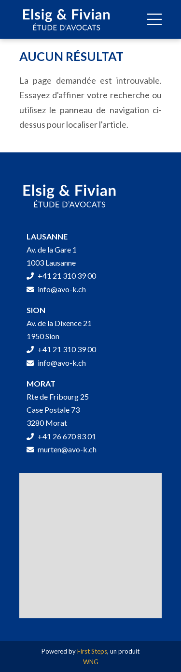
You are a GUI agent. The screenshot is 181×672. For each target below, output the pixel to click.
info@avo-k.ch (56, 289)
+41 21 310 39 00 (61, 275)
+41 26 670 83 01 (61, 436)
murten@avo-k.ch (62, 449)
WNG (90, 662)
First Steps (92, 651)
